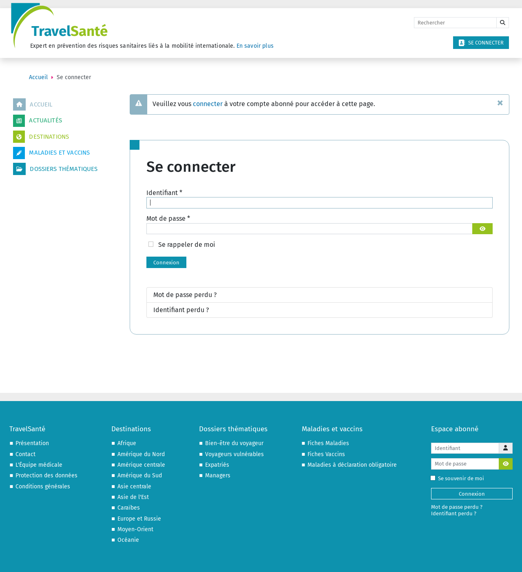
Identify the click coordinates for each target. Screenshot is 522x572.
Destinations (41, 137)
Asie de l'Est (133, 497)
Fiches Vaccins (326, 454)
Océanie (128, 540)
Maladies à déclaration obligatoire (352, 464)
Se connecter (481, 43)
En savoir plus (255, 45)
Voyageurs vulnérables (234, 454)
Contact (25, 454)
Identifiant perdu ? (181, 310)
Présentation (32, 443)
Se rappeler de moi (186, 244)
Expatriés (217, 464)
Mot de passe (168, 218)
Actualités (37, 121)
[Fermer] (500, 102)
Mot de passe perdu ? (185, 295)
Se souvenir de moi (459, 478)
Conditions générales (42, 486)
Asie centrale (134, 486)
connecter (208, 104)
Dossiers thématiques (55, 169)
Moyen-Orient (135, 529)
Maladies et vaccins (51, 153)
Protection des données (46, 475)
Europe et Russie (139, 518)
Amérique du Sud (139, 475)
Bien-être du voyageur (234, 443)
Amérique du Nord (141, 454)
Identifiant (164, 193)
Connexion (166, 262)
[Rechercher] (455, 23)
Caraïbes (128, 507)
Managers (217, 475)
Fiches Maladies (328, 443)
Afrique (126, 443)
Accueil (32, 104)
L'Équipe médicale (38, 464)
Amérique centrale (141, 464)
